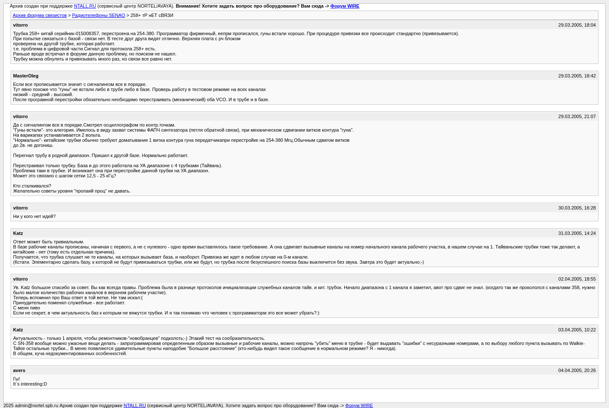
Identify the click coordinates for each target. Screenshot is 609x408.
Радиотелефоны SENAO (98, 15)
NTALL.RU (85, 5)
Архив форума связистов (40, 15)
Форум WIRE (344, 5)
